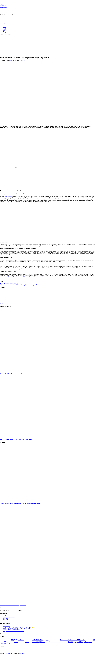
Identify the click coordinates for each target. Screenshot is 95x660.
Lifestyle (5, 28)
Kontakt (4, 615)
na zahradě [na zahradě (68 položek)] (1, 642)
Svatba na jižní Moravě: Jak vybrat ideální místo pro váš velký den (17, 628)
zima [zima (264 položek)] (90, 642)
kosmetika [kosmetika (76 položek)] (87, 639)
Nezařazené (22, 60)
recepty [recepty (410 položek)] (39, 642)
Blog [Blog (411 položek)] (12, 640)
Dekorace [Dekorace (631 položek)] (36, 639)
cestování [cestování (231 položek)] (21, 640)
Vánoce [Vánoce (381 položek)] (70, 642)
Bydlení (4, 23)
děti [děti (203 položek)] (47, 639)
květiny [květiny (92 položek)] (90, 639)
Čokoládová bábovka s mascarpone (7, 6)
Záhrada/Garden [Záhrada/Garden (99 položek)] (3, 643)
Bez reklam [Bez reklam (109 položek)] (8, 639)
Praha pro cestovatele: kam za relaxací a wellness (13, 631)
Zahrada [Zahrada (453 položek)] (80, 642)
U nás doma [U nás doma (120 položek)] (60, 642)
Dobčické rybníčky (4, 7)
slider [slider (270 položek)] (43, 642)
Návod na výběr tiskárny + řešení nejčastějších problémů (13, 605)
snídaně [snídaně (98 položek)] (47, 642)
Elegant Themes (6, 653)
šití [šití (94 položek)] (9, 643)
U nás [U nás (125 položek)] (56, 642)
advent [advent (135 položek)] (1, 639)
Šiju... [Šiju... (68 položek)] (8, 643)
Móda (4, 31)
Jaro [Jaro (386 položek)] (83, 640)
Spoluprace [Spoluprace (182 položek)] (52, 642)
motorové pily (8, 196)
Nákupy (4, 32)
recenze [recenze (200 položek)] (34, 642)
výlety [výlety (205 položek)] (75, 642)
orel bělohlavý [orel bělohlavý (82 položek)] (11, 642)
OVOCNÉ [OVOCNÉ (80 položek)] (20, 642)
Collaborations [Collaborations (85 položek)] (27, 639)
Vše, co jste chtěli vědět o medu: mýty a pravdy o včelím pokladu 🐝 (18, 627)
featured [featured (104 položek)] (50, 639)
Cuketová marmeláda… (5, 4)
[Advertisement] (47, 45)
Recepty (4, 29)
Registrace (5, 620)
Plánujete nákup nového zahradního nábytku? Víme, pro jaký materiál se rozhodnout (20, 503)
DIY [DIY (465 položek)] (42, 640)
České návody (44, 276)
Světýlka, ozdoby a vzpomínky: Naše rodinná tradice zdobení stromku (16, 439)
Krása (4, 24)
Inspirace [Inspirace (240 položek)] (63, 640)
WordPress (22, 653)
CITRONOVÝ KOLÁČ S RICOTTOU (11, 629)
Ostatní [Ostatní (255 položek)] (16, 642)
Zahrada (4, 30)
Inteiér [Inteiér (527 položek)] (79, 640)
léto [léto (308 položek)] (94, 640)
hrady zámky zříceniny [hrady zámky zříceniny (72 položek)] (56, 639)
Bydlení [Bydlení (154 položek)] (16, 639)
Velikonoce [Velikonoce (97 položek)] (65, 642)
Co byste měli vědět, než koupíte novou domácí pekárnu (13, 373)
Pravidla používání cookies (8, 617)
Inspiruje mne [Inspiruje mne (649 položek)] (71, 639)
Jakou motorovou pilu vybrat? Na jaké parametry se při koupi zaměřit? (15, 276)
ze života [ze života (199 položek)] (86, 642)
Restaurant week (6, 626)
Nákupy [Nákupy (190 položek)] (6, 642)
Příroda (4, 27)
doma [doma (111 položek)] (45, 639)
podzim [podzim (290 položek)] (27, 642)
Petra (11, 60)
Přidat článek (5, 619)
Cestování (5, 26)
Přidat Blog (5, 618)
